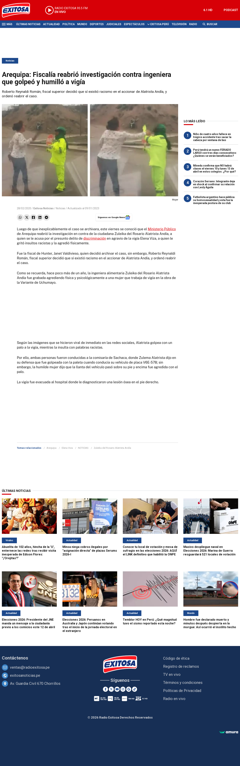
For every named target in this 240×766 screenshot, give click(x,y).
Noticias (10, 60)
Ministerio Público (162, 229)
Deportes (97, 24)
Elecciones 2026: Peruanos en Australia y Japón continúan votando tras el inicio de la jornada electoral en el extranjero (89, 625)
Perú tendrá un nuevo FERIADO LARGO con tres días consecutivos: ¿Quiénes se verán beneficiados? (215, 152)
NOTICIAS (83, 447)
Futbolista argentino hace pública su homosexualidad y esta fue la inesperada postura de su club (214, 200)
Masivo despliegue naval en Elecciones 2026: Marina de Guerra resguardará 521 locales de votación (209, 550)
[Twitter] (111, 689)
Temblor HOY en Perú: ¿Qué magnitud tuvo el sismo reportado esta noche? (150, 621)
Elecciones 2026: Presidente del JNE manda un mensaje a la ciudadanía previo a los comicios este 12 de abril (28, 623)
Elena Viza (67, 447)
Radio (193, 24)
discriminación (94, 238)
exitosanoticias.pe (25, 675)
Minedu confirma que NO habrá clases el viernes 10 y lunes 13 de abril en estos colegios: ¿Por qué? (214, 168)
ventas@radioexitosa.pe (30, 667)
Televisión (179, 24)
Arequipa (51, 447)
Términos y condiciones (182, 682)
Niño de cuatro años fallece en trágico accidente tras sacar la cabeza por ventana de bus (212, 137)
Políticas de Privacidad (182, 690)
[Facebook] (105, 689)
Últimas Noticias (28, 24)
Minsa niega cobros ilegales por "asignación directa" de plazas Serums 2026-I (89, 550)
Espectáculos (134, 24)
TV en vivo (172, 674)
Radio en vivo (174, 698)
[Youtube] (117, 689)
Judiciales (113, 24)
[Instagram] (122, 689)
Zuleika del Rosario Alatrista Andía (112, 447)
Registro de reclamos (181, 666)
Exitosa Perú (159, 24)
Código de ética (176, 658)
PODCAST (231, 10)
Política (68, 24)
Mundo (82, 24)
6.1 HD (207, 10)
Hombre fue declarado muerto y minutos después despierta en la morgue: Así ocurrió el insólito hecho (209, 623)
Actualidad (51, 24)
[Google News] (128, 689)
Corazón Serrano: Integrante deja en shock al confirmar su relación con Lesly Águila (214, 184)
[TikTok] (134, 689)
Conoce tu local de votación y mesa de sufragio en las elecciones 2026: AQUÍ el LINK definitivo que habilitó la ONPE (150, 550)
